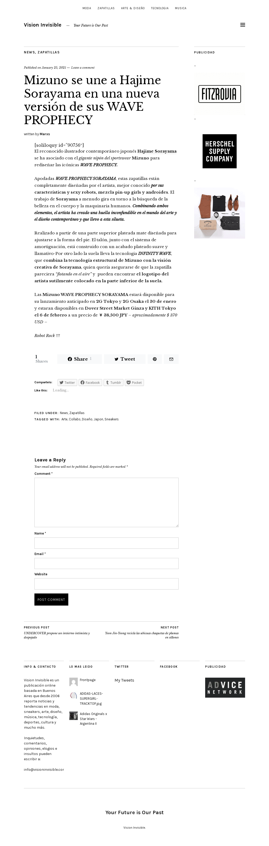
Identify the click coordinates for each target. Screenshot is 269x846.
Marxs (45, 134)
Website (40, 574)
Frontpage (88, 680)
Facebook (169, 666)
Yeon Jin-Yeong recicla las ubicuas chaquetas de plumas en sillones (140, 632)
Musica (181, 8)
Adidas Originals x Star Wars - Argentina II (93, 719)
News (29, 52)
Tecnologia (160, 8)
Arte (64, 419)
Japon (98, 419)
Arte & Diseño (133, 8)
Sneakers (112, 419)
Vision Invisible (42, 25)
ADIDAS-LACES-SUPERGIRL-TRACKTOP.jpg (91, 699)
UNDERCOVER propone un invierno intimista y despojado (62, 632)
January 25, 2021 (54, 67)
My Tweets (124, 680)
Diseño (87, 419)
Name (40, 533)
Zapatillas (106, 8)
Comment (43, 474)
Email (40, 554)
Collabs (75, 419)
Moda (86, 8)
